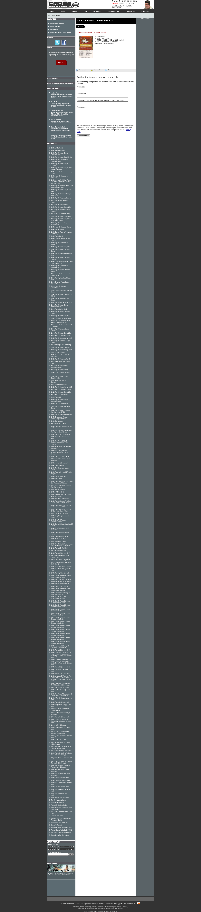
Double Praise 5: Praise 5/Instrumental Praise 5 (60, 622)
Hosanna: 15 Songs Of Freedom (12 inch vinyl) (60, 646)
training (97, 11)
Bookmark (95, 70)
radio (62, 11)
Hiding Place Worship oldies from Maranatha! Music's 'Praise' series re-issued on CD (61, 95)
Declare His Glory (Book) (61, 560)
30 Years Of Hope (58, 423)
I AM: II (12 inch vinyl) (59, 725)
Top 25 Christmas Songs (58, 800)
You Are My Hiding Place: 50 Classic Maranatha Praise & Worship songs (61, 181)
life (85, 11)
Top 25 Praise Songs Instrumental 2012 (59, 366)
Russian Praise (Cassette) (61, 750)
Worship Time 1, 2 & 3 (60, 573)
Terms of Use (131, 904)
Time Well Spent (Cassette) (61, 566)
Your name (81, 87)
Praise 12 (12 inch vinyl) (60, 667)
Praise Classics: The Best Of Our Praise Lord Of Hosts (61, 502)
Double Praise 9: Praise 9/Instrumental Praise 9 (60, 638)
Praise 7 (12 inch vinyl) (60, 717)
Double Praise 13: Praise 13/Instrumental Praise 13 (61, 589)
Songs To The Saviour (60, 583)
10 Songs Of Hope (59, 384)
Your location (81, 94)
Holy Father (56, 479)
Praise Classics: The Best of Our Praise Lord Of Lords (61, 482)
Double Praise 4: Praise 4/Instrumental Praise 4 (60, 626)
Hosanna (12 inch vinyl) (60, 780)
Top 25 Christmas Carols (60, 359)
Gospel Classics (58, 352)
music (73, 11)
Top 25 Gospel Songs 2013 (61, 338)
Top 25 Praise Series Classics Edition (59, 377)
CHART (131, 4)
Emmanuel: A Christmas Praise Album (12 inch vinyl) (60, 766)
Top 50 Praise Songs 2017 (61, 204)
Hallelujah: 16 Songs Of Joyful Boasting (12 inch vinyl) (60, 684)
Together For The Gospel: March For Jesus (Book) (61, 819)
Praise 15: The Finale (59, 548)
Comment (80, 70)
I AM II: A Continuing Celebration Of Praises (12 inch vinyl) (61, 721)
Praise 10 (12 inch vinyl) (60, 673)
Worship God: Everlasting (61, 345)
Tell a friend (110, 70)
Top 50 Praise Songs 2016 (61, 247)
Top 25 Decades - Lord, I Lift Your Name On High (62, 186)
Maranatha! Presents (57, 802)
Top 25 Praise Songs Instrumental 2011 (59, 400)
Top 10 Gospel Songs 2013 (61, 387)
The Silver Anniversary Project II (61, 832)
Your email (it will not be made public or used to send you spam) (100, 100)
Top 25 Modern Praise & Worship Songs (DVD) (60, 411)
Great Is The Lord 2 (57, 816)
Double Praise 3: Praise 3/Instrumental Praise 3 (60, 634)
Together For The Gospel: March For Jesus (61, 495)
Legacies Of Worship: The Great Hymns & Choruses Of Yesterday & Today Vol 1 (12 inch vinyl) (61, 678)
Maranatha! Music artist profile (60, 33)
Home (58, 15)
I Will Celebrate (57, 492)
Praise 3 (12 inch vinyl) (60, 777)
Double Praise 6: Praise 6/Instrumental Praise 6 (60, 618)
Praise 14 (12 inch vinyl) (60, 553)
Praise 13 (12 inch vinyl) (60, 586)
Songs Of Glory (58, 150)
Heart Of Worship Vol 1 (60, 404)
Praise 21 (56, 397)
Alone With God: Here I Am (59, 822)
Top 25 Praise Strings (59, 369)
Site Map (123, 904)
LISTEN (115, 4)
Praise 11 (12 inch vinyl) (60, 650)
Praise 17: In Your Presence (61, 434)
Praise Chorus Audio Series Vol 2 (61, 830)
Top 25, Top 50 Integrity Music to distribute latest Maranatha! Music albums (61, 121)
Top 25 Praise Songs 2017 (61, 207)
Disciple (118, 7)
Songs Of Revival (56, 825)
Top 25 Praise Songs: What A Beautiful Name (61, 168)
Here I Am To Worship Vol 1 (61, 318)
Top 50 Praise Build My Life (61, 157)
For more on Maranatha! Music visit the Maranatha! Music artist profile (61, 137)
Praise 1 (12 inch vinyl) (60, 797)
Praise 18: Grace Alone (60, 456)
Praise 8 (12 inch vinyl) (60, 702)
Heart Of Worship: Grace (60, 335)
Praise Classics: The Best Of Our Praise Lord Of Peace (61, 506)
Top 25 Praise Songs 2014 (61, 333)
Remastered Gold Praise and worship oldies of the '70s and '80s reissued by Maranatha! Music (61, 113)
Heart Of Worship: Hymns (61, 227)
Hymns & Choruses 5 (59, 463)
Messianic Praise (58, 541)
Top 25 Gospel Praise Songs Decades (59, 160)
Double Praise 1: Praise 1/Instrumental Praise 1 (60, 642)
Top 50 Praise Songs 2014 (61, 347)
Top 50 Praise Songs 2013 (61, 392)
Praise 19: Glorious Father (59, 805)
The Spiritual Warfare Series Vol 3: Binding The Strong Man (61, 544)
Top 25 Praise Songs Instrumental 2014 (59, 306)
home (51, 11)
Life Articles (54, 29)
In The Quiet (57, 148)
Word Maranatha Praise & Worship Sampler (61, 486)
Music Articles (55, 26)
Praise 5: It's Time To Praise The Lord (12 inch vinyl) (61, 754)
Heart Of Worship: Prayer (61, 389)
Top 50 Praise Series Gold (61, 216)
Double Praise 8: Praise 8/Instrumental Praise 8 (60, 610)
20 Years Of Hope (58, 539)
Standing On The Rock (60, 498)
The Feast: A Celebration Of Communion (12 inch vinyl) (61, 694)
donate (145, 11)
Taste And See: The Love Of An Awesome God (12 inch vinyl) (61, 580)
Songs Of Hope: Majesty (60, 536)
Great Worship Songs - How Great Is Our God (61, 262)
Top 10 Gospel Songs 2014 (61, 350)
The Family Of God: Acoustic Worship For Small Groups (59, 452)
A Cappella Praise (58, 550)
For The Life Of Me (126, 6)
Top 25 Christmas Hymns (61, 198)
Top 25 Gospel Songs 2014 (61, 302)
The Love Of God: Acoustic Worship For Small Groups (61, 431)
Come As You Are (58, 476)
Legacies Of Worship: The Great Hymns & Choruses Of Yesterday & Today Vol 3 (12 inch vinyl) (61, 655)
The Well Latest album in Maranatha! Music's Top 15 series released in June (61, 104)
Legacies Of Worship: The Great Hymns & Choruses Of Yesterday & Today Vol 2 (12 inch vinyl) (61, 662)
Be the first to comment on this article (97, 77)
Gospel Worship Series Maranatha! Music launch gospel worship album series (60, 128)
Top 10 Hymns (57, 229)
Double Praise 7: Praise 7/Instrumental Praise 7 (60, 614)
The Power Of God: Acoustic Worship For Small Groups (59, 442)
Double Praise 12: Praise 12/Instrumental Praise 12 (61, 597)
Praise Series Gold (59, 309)
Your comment (82, 107)
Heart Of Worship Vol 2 (60, 394)
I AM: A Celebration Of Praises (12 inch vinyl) (60, 732)
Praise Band (57, 236)
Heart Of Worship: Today (60, 214)
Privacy (116, 904)
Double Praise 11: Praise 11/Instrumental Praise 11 (61, 601)
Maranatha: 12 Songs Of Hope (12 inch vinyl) (60, 593)
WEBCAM (123, 4)
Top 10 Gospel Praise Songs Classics (59, 266)
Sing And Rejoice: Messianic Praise (58, 520)
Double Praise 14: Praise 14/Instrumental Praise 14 (61, 576)
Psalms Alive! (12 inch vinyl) (61, 740)
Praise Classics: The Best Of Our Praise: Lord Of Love (61, 510)
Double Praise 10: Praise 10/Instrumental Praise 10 (61, 606)
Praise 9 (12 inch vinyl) (60, 687)
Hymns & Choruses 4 (59, 513)
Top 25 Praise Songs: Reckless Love (59, 154)
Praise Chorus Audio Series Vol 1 (61, 827)
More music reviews (57, 23)
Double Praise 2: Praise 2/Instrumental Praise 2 (60, 630)
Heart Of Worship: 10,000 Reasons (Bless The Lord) (61, 321)
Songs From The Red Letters (60, 835)
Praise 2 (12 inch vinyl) (60, 787)
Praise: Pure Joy (58, 489)
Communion (56, 421)
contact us (113, 11)
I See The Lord (57, 465)
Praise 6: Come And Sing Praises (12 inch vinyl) (61, 747)
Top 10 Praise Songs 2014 (61, 316)
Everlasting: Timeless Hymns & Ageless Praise (59, 418)
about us (130, 11)
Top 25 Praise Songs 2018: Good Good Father (61, 219)
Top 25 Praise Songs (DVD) (61, 414)
